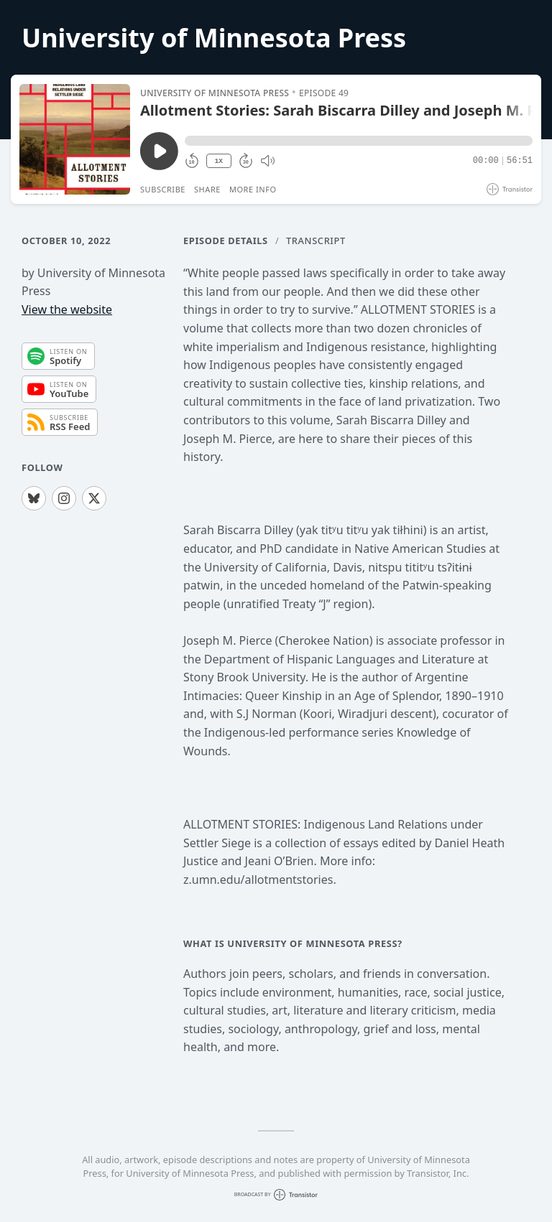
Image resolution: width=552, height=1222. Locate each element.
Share (207, 189)
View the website (67, 309)
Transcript (316, 240)
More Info (253, 189)
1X (218, 161)
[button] (359, 141)
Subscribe (162, 189)
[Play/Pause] (74, 139)
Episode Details (225, 240)
